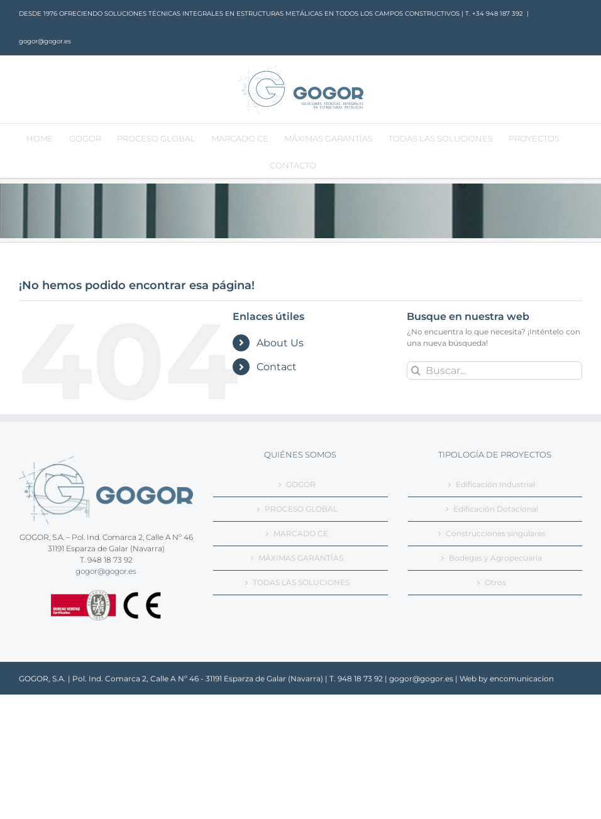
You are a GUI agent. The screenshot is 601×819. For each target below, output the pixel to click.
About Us (280, 343)
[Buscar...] (494, 370)
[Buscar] (416, 370)
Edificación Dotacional (495, 509)
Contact (276, 367)
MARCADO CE (300, 533)
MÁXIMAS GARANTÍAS (300, 558)
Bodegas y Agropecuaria (495, 558)
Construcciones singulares (496, 533)
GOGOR (301, 484)
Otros (495, 582)
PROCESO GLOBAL (301, 509)
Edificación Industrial (495, 484)
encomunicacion (522, 678)
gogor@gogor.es (45, 41)
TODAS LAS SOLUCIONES (301, 582)
